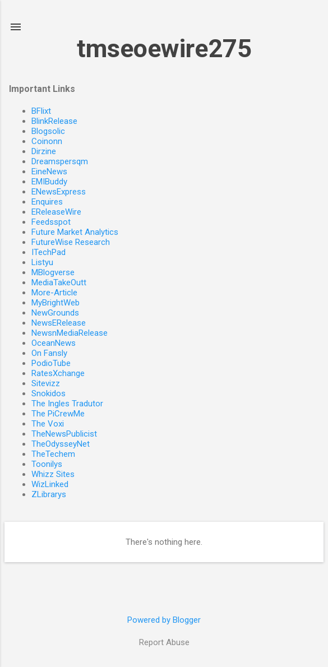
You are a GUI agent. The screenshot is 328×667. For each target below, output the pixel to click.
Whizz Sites (53, 474)
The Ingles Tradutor (67, 404)
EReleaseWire (56, 212)
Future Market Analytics (74, 232)
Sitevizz (45, 383)
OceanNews (53, 343)
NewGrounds (55, 313)
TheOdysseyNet (60, 444)
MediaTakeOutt (58, 282)
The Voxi (47, 424)
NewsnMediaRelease (69, 333)
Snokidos (48, 393)
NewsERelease (58, 323)
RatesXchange (58, 373)
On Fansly (49, 353)
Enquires (47, 202)
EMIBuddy (49, 182)
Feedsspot (51, 222)
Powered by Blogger (164, 620)
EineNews (49, 171)
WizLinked (49, 484)
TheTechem (53, 454)
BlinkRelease (54, 121)
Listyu (42, 262)
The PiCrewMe (58, 414)
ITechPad (48, 252)
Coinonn (46, 141)
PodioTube (51, 363)
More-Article (54, 293)
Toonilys (46, 464)
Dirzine (43, 151)
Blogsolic (48, 131)
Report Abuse (164, 642)
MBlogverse (53, 272)
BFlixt (41, 111)
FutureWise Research (70, 242)
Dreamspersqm (59, 161)
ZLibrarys (48, 494)
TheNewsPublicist (64, 434)
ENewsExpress (58, 192)
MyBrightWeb (55, 303)
